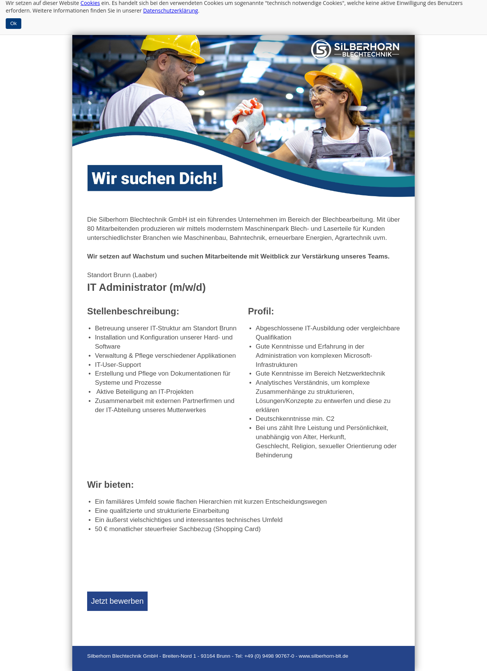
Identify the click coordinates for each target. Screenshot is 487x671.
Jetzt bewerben (117, 601)
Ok (13, 23)
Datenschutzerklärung (170, 10)
